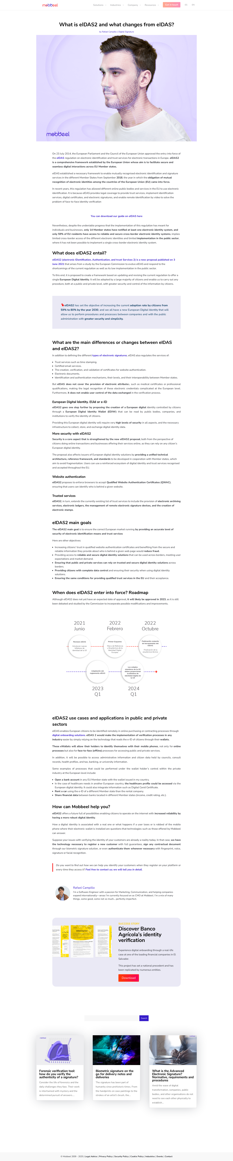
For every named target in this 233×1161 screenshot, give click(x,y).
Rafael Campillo (109, 31)
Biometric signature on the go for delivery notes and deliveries (114, 1074)
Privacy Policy (105, 1156)
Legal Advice (91, 1156)
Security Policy (121, 1156)
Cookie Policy (137, 1156)
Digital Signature (126, 31)
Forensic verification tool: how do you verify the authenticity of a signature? (58, 1074)
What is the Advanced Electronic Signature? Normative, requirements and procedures (173, 1075)
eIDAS (60, 158)
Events (160, 1156)
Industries (150, 1156)
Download (129, 978)
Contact (168, 1156)
